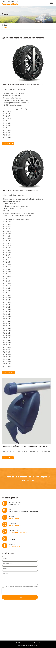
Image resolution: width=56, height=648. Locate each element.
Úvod (5, 25)
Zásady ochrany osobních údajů (28, 645)
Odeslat (19, 597)
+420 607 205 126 (14, 518)
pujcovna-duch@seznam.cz (19, 532)
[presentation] (14, 591)
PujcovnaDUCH (14, 546)
